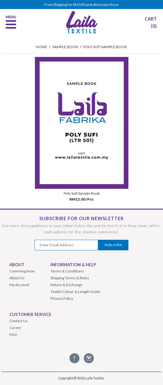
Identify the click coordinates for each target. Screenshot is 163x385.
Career (15, 327)
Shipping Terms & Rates (69, 278)
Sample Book (65, 46)
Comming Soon (22, 271)
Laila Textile (94, 378)
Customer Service (30, 314)
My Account (19, 284)
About (17, 264)
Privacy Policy (61, 298)
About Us (17, 278)
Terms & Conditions (67, 271)
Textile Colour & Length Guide (75, 291)
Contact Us (18, 320)
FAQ (13, 334)
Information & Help (73, 264)
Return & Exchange (66, 284)
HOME (41, 46)
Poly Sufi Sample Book (105, 46)
